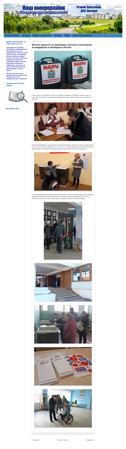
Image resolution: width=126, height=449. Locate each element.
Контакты (57, 35)
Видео (67, 35)
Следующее (35, 440)
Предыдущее (90, 440)
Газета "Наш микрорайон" (82, 35)
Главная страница (12, 35)
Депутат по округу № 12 (42, 35)
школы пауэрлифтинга (60, 147)
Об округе (26, 35)
